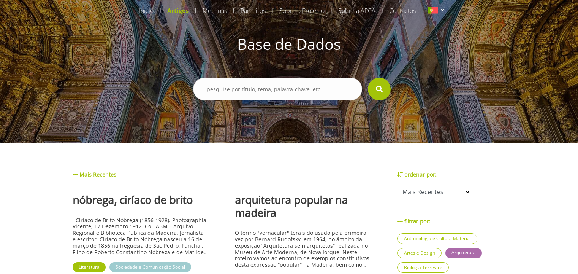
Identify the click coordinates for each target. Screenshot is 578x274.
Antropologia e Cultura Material (437, 238)
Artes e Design (419, 253)
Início (146, 10)
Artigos (178, 10)
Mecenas (215, 10)
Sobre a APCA (356, 10)
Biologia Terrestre (423, 267)
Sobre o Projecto (302, 10)
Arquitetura (463, 252)
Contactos (402, 10)
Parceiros (253, 10)
